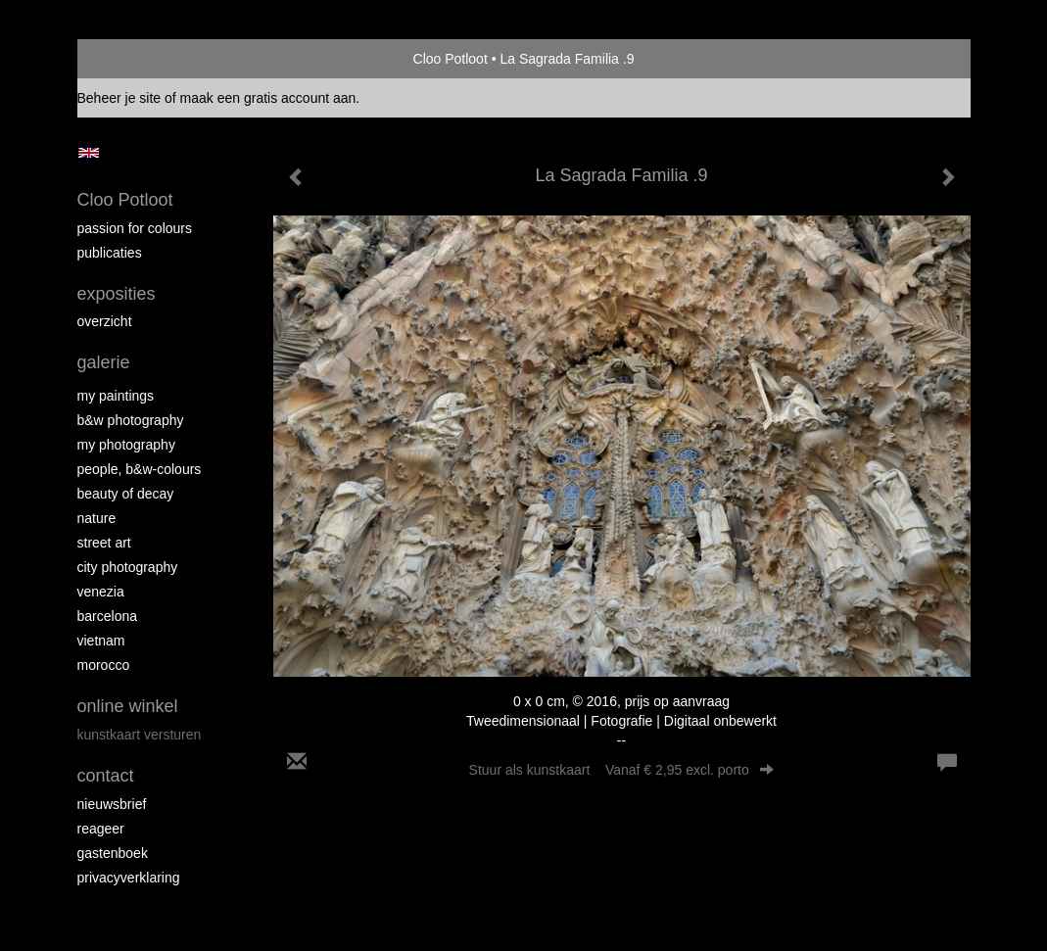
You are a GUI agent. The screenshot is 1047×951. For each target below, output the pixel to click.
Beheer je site (119, 98)
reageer (100, 828)
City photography (127, 567)
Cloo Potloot (450, 59)
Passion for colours (135, 228)
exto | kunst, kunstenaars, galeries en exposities (132, 58)
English (88, 153)
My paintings (116, 396)
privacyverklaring (128, 877)
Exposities (116, 294)
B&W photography (130, 420)
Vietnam (101, 640)
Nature (97, 518)
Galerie (103, 362)
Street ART (104, 542)
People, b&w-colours (139, 469)
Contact (105, 775)
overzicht (104, 321)
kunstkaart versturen (139, 734)
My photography (126, 444)
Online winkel (127, 706)
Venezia (100, 591)
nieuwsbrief (112, 804)
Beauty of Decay (125, 493)
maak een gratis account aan (268, 98)
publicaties (109, 253)
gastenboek (112, 853)
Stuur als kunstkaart (622, 770)
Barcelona (107, 616)
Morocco (103, 665)
